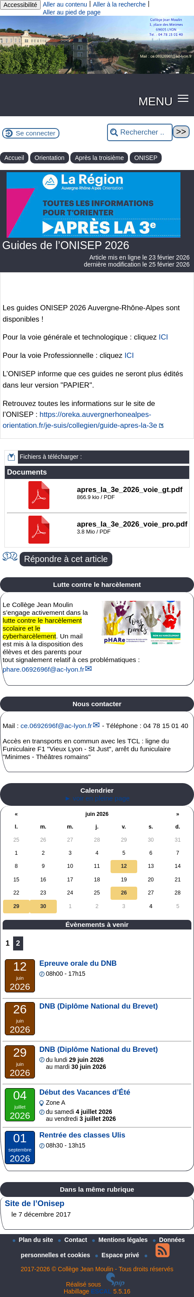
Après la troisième (99, 157)
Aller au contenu (65, 4)
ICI (163, 337)
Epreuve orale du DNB (78, 963)
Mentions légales (120, 1239)
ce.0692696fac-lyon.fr (56, 725)
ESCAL (101, 1291)
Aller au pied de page (71, 12)
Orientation (49, 157)
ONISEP (145, 157)
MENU (156, 101)
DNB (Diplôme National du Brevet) (98, 1006)
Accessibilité (20, 4)
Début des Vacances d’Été (84, 1092)
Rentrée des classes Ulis (82, 1135)
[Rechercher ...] (140, 132)
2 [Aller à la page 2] (18, 943)
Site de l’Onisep (34, 1203)
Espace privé (118, 1255)
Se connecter (35, 133)
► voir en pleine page (97, 798)
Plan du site (34, 1239)
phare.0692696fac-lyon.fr (43, 669)
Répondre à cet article (66, 559)
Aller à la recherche (119, 4)
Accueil (14, 157)
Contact (73, 1239)
